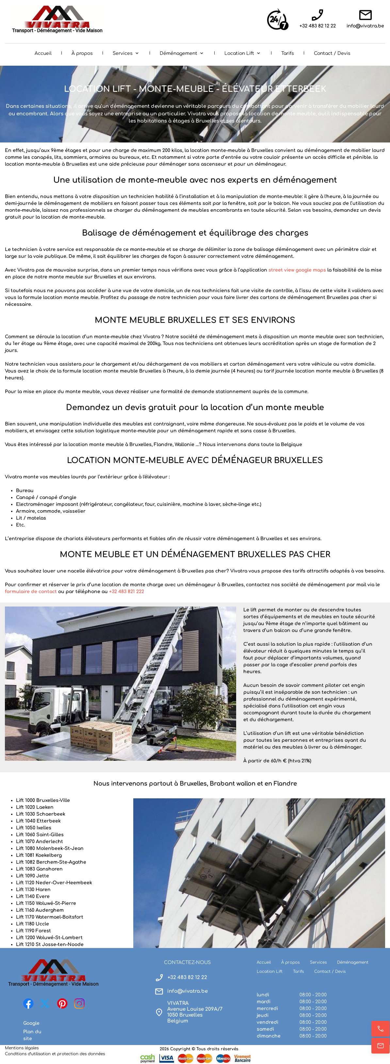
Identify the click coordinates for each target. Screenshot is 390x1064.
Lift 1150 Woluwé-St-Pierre (46, 903)
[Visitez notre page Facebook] (28, 1003)
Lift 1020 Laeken (35, 807)
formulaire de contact (31, 591)
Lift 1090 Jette (32, 875)
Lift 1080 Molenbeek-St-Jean (50, 848)
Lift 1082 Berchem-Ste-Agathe (51, 862)
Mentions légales (22, 1048)
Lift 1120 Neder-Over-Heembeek (54, 882)
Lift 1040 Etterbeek (38, 821)
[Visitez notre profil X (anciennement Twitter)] (45, 1003)
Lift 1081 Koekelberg (39, 855)
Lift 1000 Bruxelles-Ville (43, 800)
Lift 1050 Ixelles (33, 827)
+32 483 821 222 (126, 591)
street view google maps (297, 270)
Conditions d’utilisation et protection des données (55, 1054)
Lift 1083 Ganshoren (39, 869)
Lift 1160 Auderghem (40, 910)
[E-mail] (380, 1046)
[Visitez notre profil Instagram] (79, 1003)
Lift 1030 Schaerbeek (40, 814)
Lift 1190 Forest (33, 930)
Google (31, 1023)
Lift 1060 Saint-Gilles (40, 834)
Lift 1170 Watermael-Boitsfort (49, 917)
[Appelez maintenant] (380, 1029)
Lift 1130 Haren (33, 889)
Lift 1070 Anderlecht (39, 841)
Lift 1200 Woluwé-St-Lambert (49, 937)
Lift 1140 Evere (33, 896)
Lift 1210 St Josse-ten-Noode (50, 944)
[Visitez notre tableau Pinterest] (62, 1003)
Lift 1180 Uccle (32, 924)
